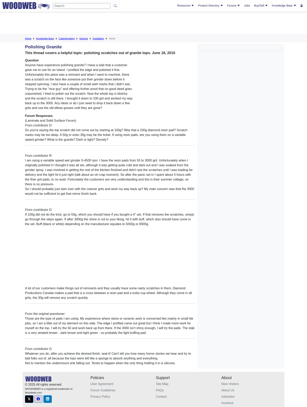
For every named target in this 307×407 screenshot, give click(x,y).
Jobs (247, 5)
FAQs (160, 390)
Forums (233, 5)
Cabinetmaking (67, 38)
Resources (185, 5)
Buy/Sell (261, 5)
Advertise (228, 396)
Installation (98, 38)
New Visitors (230, 384)
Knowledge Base (284, 5)
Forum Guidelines (102, 390)
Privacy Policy (100, 396)
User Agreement (101, 384)
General (83, 38)
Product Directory (210, 5)
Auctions (227, 403)
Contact (161, 396)
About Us (227, 390)
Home (28, 38)
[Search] (81, 6)
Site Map (162, 384)
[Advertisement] (153, 23)
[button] (29, 399)
